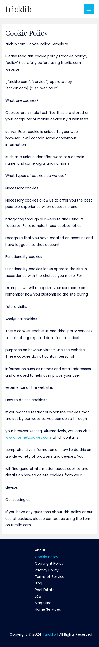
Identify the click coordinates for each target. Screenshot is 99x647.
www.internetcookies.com (28, 437)
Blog (38, 583)
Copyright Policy (49, 563)
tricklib (18, 9)
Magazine (43, 603)
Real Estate (45, 589)
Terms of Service (50, 576)
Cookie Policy (46, 557)
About (40, 550)
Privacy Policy (47, 570)
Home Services (48, 609)
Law (38, 596)
